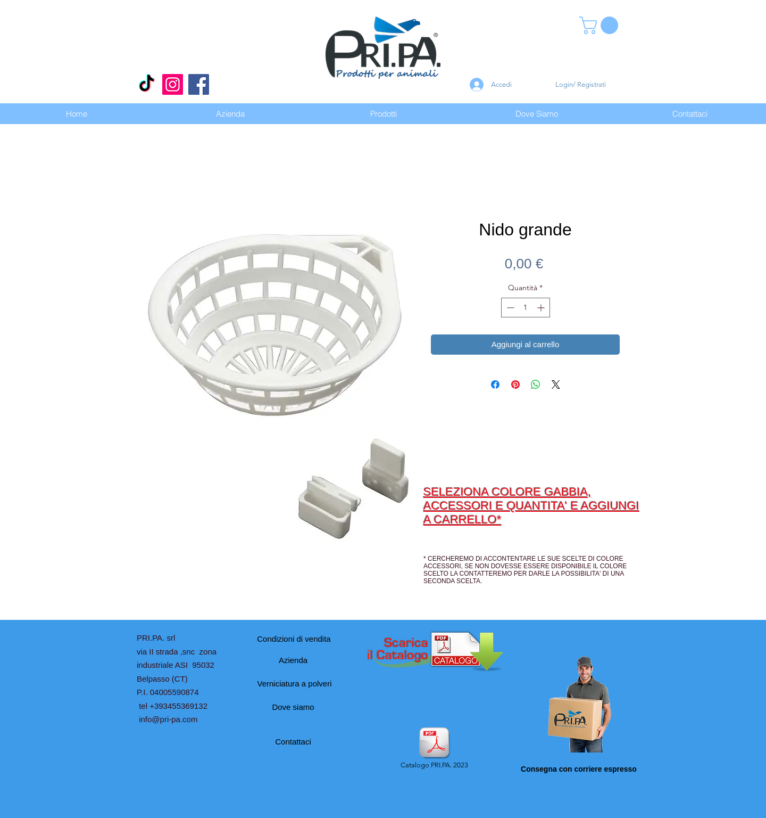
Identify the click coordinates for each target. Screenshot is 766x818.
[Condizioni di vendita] (293, 638)
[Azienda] (293, 659)
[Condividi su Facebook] (495, 384)
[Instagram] (172, 84)
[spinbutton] (525, 307)
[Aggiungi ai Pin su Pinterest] (515, 384)
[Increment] (541, 307)
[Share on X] (555, 384)
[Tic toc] (146, 84)
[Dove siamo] (293, 706)
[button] (600, 25)
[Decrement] (509, 307)
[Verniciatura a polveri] (294, 683)
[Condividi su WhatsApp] (535, 384)
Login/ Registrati (580, 84)
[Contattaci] (293, 741)
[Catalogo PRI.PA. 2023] (434, 749)
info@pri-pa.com (168, 719)
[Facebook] (198, 84)
